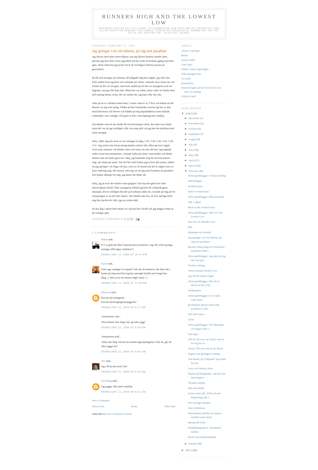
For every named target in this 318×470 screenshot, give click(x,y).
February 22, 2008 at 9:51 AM (123, 391)
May (191, 155)
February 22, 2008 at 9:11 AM (123, 307)
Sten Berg (106, 380)
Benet (104, 239)
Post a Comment (101, 400)
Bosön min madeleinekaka (202, 437)
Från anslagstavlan (191, 73)
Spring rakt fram (196, 422)
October (193, 128)
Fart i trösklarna (196, 407)
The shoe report (196, 314)
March (192, 165)
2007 (188, 450)
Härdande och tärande (199, 232)
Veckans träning (196, 265)
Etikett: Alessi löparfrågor (195, 69)
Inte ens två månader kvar (201, 221)
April (192, 160)
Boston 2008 (188, 60)
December (194, 118)
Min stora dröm (196, 388)
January (193, 443)
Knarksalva (187, 83)
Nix (103, 360)
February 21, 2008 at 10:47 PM (124, 254)
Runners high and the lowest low (159, 20)
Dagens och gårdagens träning (204, 353)
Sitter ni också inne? (198, 191)
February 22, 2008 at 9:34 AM (123, 327)
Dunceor (105, 292)
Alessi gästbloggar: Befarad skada (206, 196)
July (191, 144)
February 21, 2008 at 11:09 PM (124, 282)
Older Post (169, 406)
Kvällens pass (195, 186)
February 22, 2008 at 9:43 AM (123, 371)
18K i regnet (194, 202)
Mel (190, 227)
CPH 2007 (186, 64)
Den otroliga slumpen (199, 402)
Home (134, 406)
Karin (104, 263)
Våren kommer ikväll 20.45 (202, 270)
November (194, 123)
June (191, 149)
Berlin (184, 55)
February (194, 170)
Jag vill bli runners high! (201, 275)
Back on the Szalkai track (201, 207)
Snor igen (193, 334)
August (193, 139)
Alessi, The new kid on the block (205, 348)
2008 (188, 113)
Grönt (191, 319)
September (195, 133)
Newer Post (98, 406)
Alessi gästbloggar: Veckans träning (207, 175)
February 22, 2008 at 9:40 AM (123, 351)
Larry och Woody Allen (200, 368)
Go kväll (185, 78)
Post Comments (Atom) (119, 413)
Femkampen (194, 290)
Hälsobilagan (195, 180)
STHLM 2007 (188, 96)
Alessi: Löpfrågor (190, 50)
